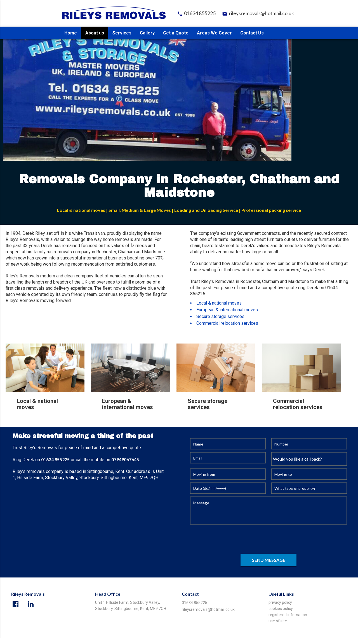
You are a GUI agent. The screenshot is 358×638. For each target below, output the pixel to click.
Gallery (147, 33)
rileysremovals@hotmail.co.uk (258, 13)
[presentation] (232, 540)
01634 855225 (196, 13)
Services (121, 33)
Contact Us (252, 33)
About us (94, 33)
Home (70, 33)
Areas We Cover (214, 33)
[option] (179, 96)
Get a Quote (176, 33)
